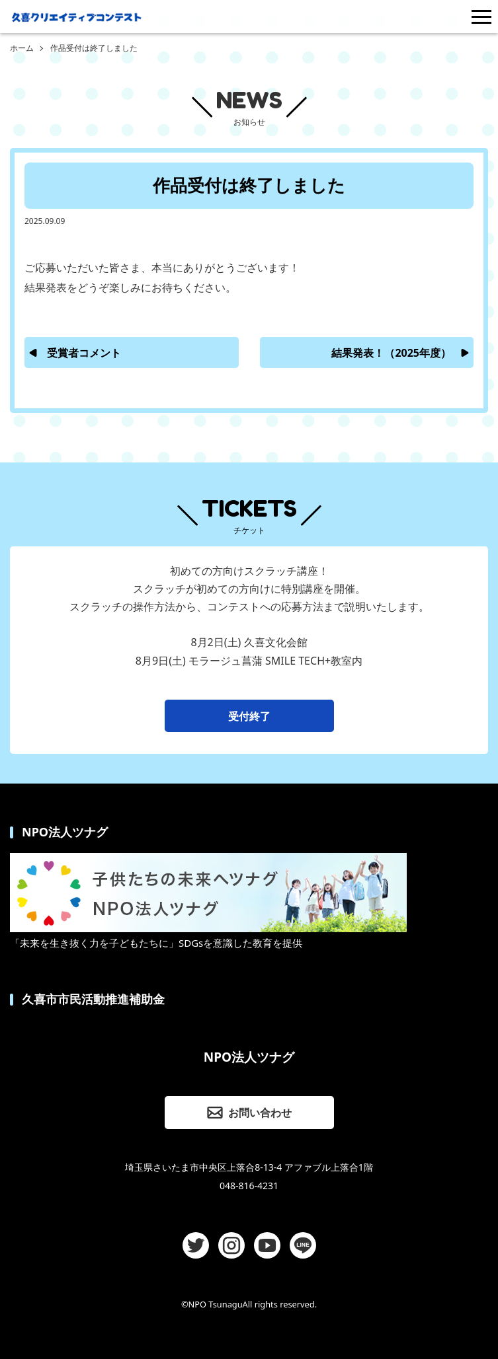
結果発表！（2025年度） (391, 353)
